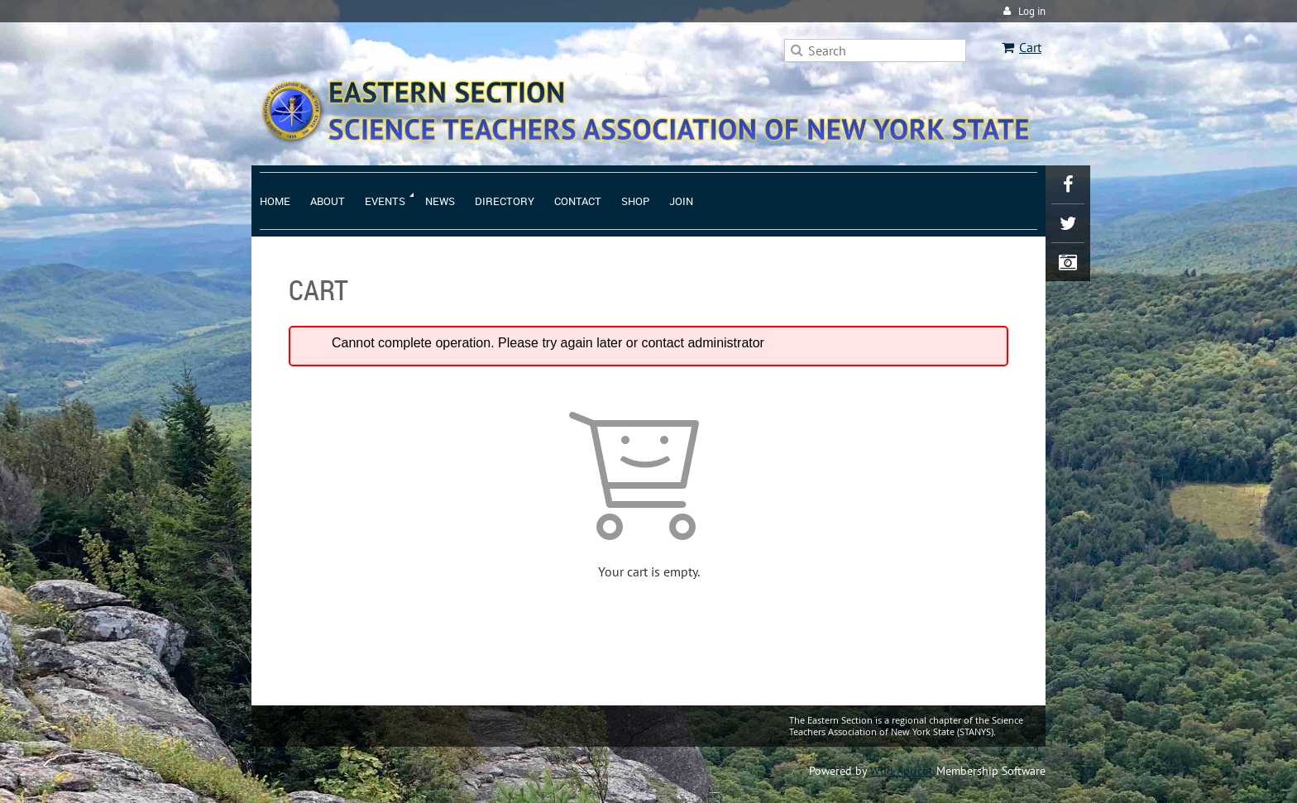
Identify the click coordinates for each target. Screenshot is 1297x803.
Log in (1032, 11)
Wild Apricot (901, 770)
